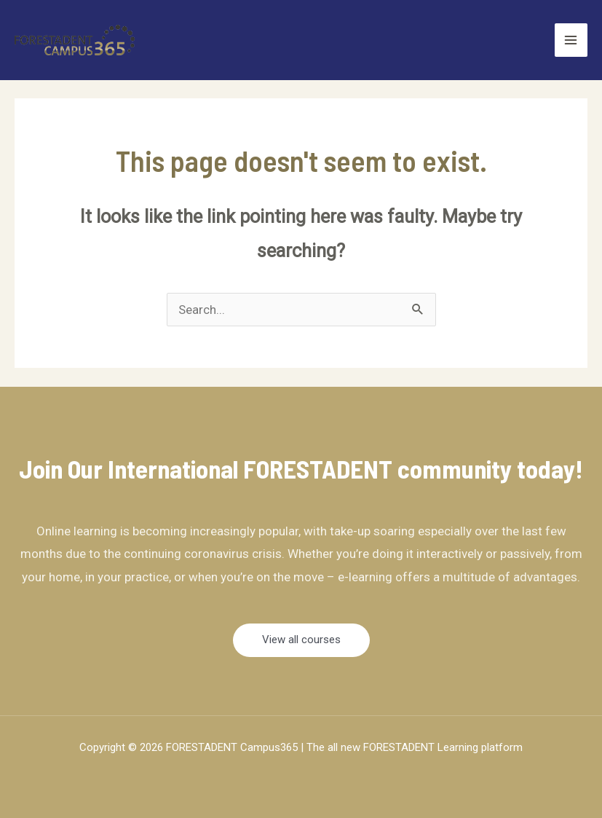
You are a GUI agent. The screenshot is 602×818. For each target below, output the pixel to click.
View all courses (301, 639)
